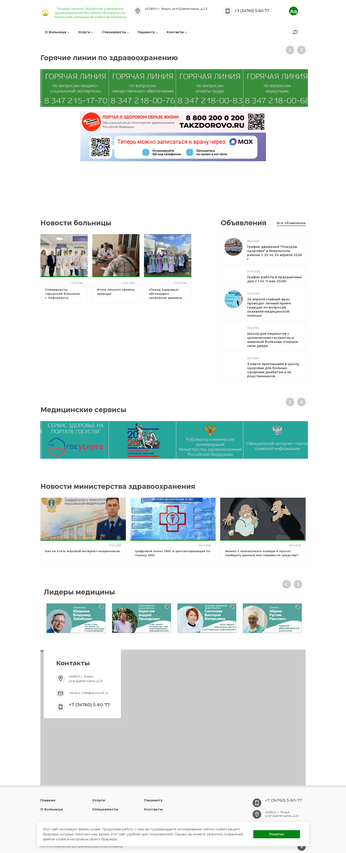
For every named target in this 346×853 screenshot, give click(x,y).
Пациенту (148, 32)
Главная (47, 800)
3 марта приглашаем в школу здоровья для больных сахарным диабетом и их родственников (273, 370)
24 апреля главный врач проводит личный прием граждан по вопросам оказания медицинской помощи (269, 307)
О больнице (57, 32)
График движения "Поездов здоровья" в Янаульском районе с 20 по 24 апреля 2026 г (274, 253)
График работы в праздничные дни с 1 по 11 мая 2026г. (274, 279)
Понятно (276, 834)
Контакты (176, 32)
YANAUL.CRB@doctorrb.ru (88, 693)
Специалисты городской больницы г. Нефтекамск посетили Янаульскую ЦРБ (63, 298)
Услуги (85, 32)
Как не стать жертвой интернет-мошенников (82, 551)
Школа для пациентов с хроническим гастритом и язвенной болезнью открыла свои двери (272, 340)
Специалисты (115, 32)
